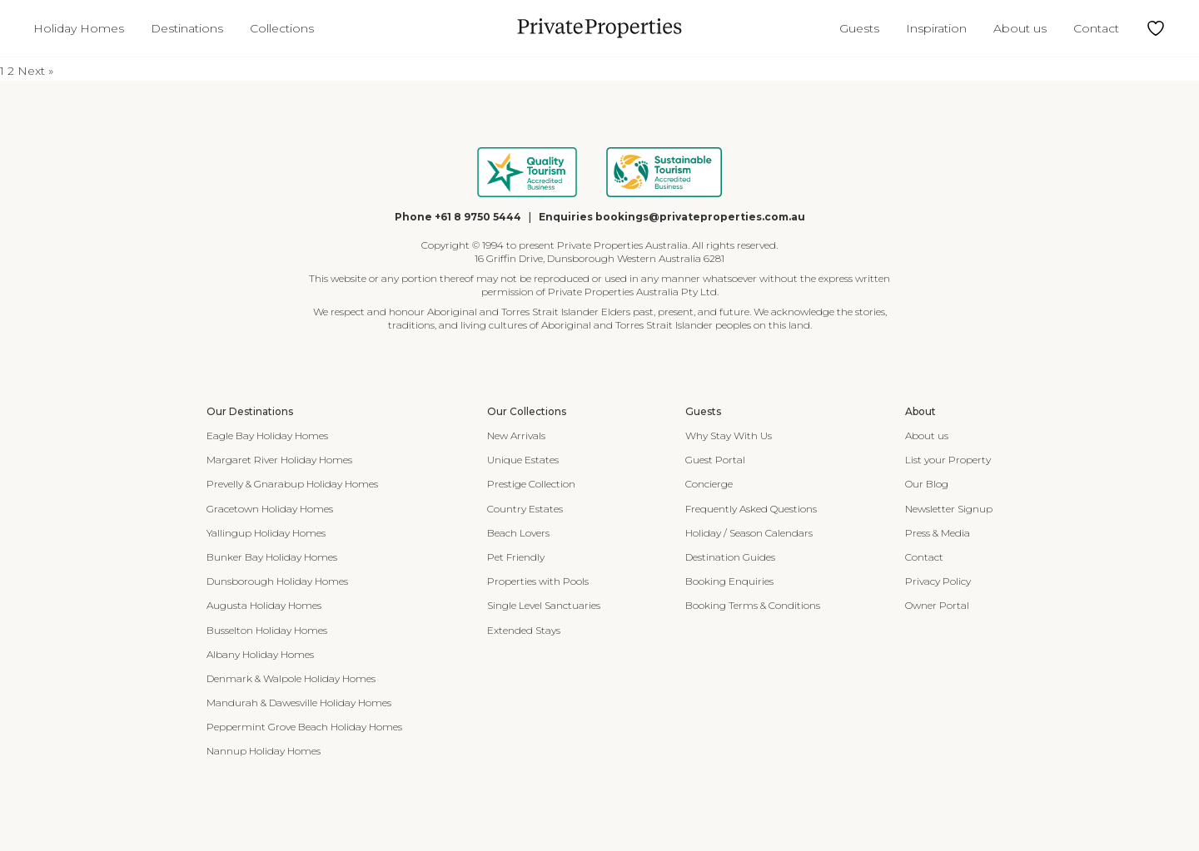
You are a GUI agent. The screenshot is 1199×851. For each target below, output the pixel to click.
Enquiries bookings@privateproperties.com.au (672, 216)
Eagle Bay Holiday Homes (267, 435)
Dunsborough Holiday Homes (277, 581)
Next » (35, 70)
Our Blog (926, 483)
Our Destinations (249, 411)
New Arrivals (516, 435)
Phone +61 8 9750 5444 (458, 216)
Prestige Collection (531, 483)
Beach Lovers (518, 533)
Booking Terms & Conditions (752, 605)
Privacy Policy (938, 581)
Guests (859, 28)
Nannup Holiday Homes (263, 751)
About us (1020, 28)
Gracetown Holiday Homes (269, 508)
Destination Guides (730, 557)
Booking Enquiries (729, 581)
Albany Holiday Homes (260, 654)
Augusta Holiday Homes (263, 605)
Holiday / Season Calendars (749, 533)
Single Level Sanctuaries (543, 605)
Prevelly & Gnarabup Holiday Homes (292, 483)
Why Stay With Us (728, 435)
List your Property (948, 459)
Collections (282, 28)
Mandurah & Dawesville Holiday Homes (298, 702)
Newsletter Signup (949, 508)
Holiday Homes (78, 28)
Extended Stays (523, 630)
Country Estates (525, 508)
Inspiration (936, 28)
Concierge (709, 483)
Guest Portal (715, 459)
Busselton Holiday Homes (266, 630)
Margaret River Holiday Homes (279, 459)
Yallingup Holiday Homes (266, 533)
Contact (1096, 28)
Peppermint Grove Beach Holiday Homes (304, 726)
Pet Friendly (516, 557)
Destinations (187, 28)
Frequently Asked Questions (751, 508)
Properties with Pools (538, 581)
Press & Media (937, 533)
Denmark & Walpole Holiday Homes (291, 678)
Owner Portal (937, 605)
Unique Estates (523, 459)
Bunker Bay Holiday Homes (271, 557)
